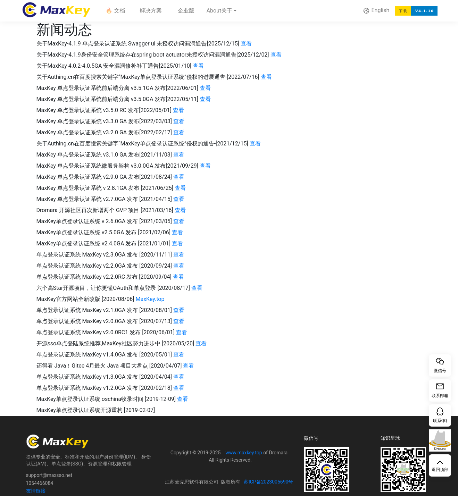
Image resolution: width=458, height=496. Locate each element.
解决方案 (151, 10)
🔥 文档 (115, 10)
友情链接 (35, 491)
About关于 (220, 10)
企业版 (186, 10)
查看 (246, 43)
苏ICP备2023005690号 (268, 482)
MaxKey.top (149, 299)
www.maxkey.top (243, 452)
